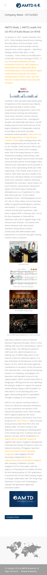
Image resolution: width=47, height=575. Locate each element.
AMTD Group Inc (29, 568)
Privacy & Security (29, 571)
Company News (12, 517)
